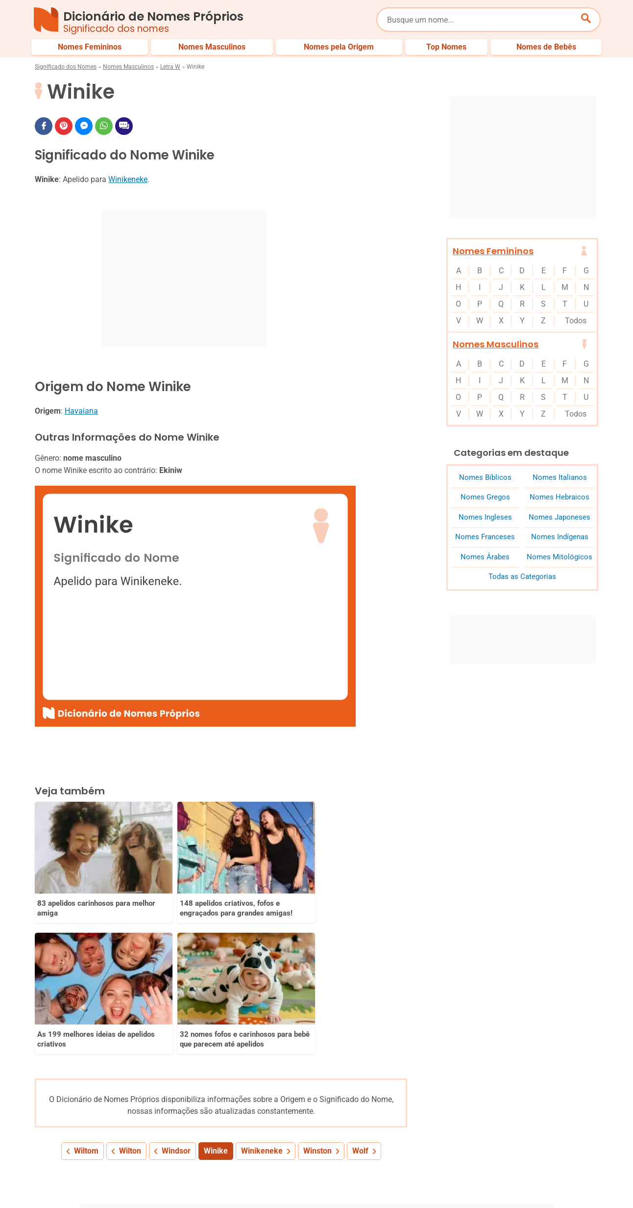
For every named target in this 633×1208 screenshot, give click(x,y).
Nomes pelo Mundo (502, 1150)
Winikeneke (127, 179)
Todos (575, 320)
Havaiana (81, 411)
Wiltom (86, 997)
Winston (317, 997)
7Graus (90, 1193)
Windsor (176, 997)
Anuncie (455, 1182)
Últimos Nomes (434, 1150)
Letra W (170, 66)
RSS (592, 1182)
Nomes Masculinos (128, 66)
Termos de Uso (506, 1182)
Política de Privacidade (393, 1182)
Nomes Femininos (493, 251)
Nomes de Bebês (573, 1150)
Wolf (360, 997)
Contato (557, 1182)
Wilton (130, 997)
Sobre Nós (326, 1182)
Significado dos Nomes (66, 66)
